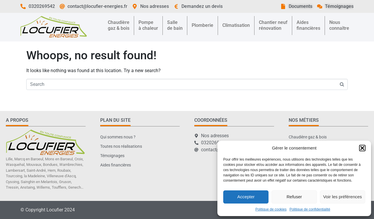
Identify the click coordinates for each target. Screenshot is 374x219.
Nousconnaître (339, 25)
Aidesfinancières (308, 25)
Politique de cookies (271, 209)
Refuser (294, 196)
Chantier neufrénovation (273, 25)
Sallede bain (175, 25)
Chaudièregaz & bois (118, 25)
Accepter (245, 196)
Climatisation (236, 25)
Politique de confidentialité (310, 209)
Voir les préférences (342, 196)
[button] (362, 148)
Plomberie (202, 25)
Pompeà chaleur (148, 25)
